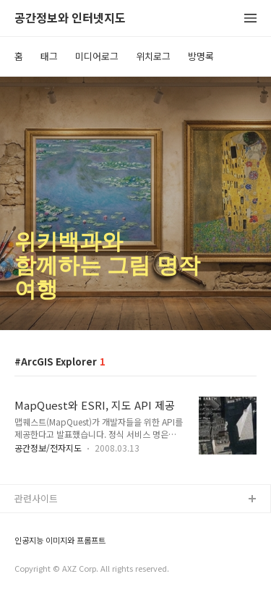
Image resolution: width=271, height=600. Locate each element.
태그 (49, 56)
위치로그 (153, 56)
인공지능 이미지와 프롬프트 (60, 540)
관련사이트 (36, 498)
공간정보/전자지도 (48, 447)
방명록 (201, 56)
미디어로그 (97, 56)
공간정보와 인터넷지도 (70, 18)
